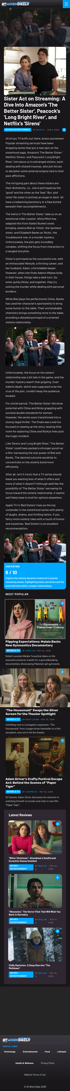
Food (47, 1051)
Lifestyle (61, 1051)
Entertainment (30, 1051)
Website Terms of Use (35, 1074)
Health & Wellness (25, 1063)
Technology (10, 1051)
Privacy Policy (47, 1063)
